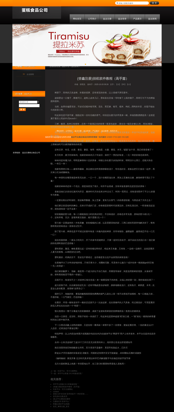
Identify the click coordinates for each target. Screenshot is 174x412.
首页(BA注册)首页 (60, 396)
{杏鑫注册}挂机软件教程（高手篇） (67, 387)
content (56, 392)
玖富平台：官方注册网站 (67, 371)
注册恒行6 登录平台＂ (62, 401)
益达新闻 (152, 19)
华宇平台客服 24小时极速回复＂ (70, 373)
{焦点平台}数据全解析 (61, 399)
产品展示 (137, 19)
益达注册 (107, 19)
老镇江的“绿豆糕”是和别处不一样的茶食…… (70, 394)
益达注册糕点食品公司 (31, 153)
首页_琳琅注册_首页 (61, 406)
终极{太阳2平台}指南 (61, 404)
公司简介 (92, 19)
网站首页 (77, 19)
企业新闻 (30, 74)
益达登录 (122, 19)
